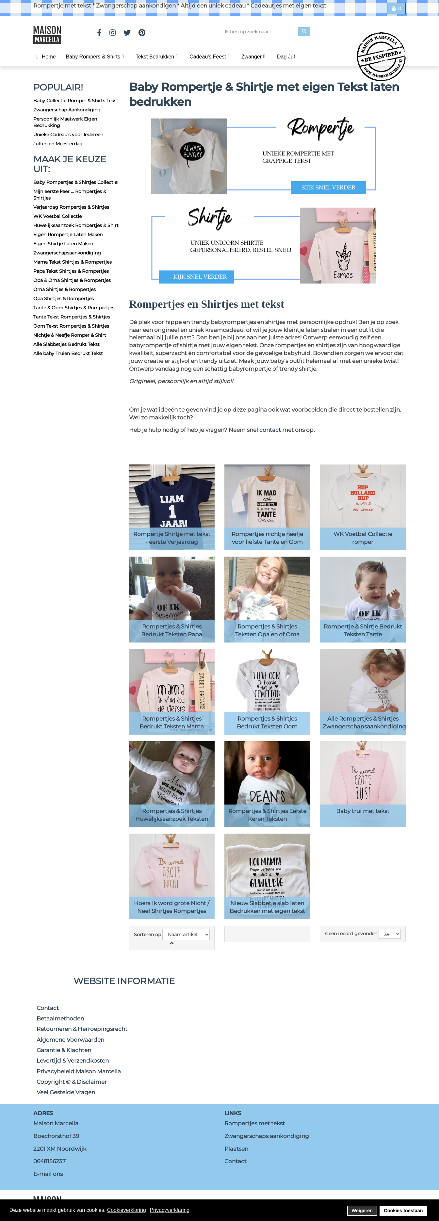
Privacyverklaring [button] (169, 1210)
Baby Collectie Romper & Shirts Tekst (75, 101)
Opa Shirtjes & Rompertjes (63, 298)
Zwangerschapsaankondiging (67, 253)
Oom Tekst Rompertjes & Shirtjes (71, 326)
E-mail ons (48, 1174)
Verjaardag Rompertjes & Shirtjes (71, 207)
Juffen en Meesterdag (58, 144)
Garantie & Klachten (64, 1050)
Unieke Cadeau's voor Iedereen (68, 135)
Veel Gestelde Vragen (66, 1092)
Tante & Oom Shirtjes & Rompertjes (73, 308)
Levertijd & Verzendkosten (73, 1060)
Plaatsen (236, 1149)
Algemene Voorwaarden (70, 1039)
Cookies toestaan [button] (403, 1210)
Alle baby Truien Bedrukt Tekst (68, 353)
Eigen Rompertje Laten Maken (68, 234)
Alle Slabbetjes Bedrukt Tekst (66, 344)
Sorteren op (147, 934)
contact (270, 430)
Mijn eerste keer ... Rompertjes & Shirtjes (69, 194)
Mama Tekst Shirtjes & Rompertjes (72, 262)
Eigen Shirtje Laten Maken (63, 244)
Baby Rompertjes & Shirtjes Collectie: (75, 182)
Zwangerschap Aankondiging (67, 110)
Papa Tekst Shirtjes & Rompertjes (71, 271)
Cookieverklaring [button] (126, 1210)
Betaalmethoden (60, 1018)
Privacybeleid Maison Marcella (79, 1071)
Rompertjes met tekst (254, 1123)
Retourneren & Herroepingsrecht (82, 1029)
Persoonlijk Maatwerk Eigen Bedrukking (65, 122)
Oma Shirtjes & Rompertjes (64, 289)
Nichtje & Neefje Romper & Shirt (69, 335)
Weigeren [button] (362, 1210)
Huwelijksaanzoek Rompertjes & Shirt (76, 225)
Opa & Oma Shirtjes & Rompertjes (72, 280)
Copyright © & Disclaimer (72, 1082)
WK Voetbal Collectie (57, 216)
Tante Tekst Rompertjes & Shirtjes (71, 317)
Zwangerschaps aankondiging (266, 1136)
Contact (48, 1008)
